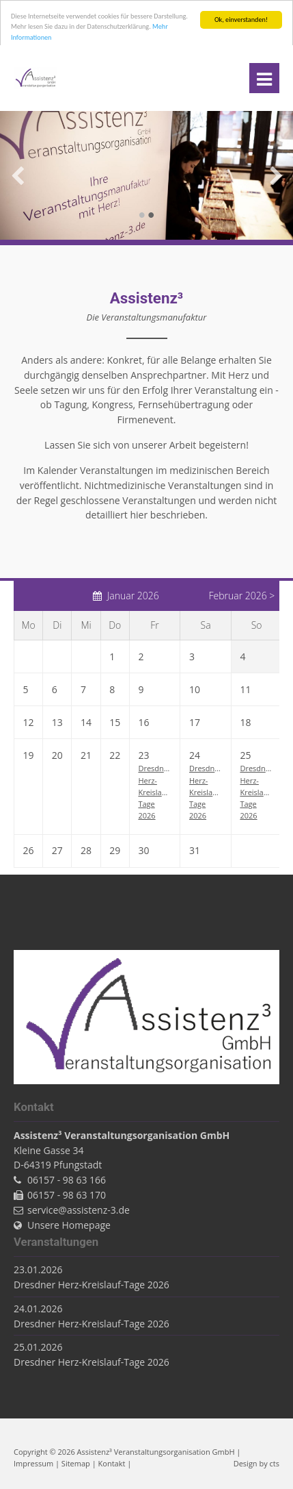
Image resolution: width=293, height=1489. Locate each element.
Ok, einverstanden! (241, 19)
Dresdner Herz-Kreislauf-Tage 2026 (154, 792)
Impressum (33, 1463)
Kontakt (112, 1463)
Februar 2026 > (241, 595)
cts (274, 1463)
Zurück (17, 175)
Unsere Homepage (69, 1224)
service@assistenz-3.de (78, 1209)
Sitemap (75, 1463)
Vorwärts (276, 175)
